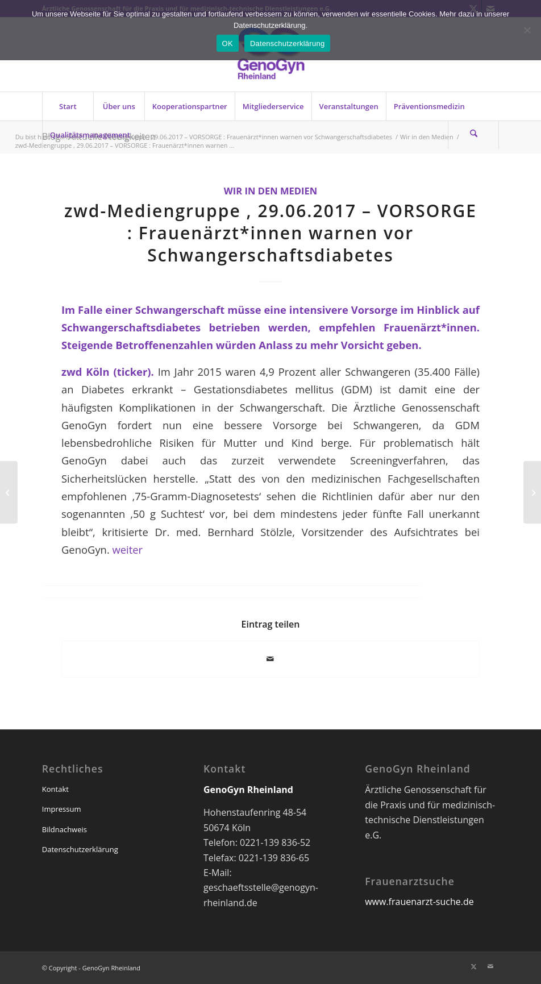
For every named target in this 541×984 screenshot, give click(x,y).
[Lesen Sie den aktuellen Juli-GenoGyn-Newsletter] (532, 492)
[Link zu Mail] (490, 966)
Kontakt (55, 789)
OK (227, 43)
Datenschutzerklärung (80, 849)
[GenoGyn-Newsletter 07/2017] (9, 492)
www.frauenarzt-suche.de (419, 901)
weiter (128, 549)
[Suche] (473, 135)
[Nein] (526, 30)
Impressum (61, 809)
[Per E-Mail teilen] (270, 658)
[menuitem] (67, 106)
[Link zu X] (473, 966)
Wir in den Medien (271, 190)
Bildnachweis (64, 829)
